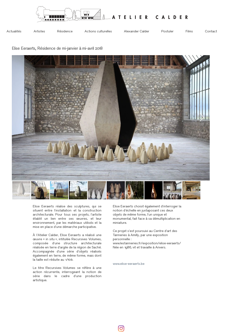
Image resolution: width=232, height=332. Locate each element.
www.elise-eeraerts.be (128, 264)
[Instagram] (121, 328)
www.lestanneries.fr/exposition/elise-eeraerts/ (147, 243)
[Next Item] (201, 117)
